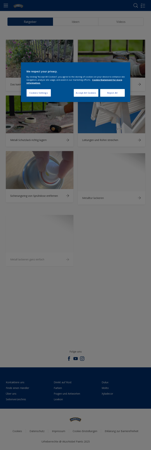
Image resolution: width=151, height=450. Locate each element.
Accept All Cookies (86, 92)
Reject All (112, 92)
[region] (75, 82)
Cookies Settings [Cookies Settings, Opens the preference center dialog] (38, 92)
